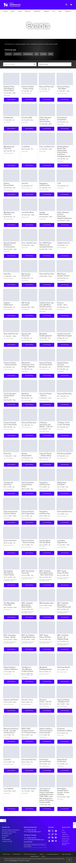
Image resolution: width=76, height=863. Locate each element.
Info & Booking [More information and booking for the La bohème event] (29, 165)
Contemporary (30, 54)
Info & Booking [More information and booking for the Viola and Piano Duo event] (47, 99)
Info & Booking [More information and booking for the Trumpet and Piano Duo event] (11, 493)
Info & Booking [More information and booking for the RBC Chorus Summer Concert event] (65, 285)
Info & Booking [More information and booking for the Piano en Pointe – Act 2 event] (65, 316)
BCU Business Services (65, 844)
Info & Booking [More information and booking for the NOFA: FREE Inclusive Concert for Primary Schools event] (29, 741)
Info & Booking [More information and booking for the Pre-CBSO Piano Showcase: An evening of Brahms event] (47, 256)
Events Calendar (28, 842)
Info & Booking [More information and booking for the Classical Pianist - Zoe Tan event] (47, 710)
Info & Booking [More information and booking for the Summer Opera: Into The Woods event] (47, 553)
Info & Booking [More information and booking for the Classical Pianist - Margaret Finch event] (65, 710)
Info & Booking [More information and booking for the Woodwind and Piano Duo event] (11, 165)
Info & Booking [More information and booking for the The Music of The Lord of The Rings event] (65, 435)
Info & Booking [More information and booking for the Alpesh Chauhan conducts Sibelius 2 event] (11, 681)
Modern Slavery (35, 856)
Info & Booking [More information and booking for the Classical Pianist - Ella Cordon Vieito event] (47, 375)
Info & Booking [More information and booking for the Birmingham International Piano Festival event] (11, 585)
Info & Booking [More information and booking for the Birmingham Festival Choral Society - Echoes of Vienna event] (65, 809)
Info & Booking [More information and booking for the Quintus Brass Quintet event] (11, 194)
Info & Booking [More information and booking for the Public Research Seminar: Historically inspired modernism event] (65, 225)
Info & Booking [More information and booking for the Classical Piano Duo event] (29, 770)
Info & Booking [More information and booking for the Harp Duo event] (11, 285)
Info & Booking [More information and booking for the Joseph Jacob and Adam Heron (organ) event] (65, 345)
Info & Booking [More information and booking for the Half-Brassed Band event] (65, 464)
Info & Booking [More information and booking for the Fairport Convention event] (29, 809)
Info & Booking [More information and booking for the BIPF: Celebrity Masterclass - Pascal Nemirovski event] (65, 617)
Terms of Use (6, 854)
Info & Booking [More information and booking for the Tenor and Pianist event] (11, 553)
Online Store (65, 841)
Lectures (47, 54)
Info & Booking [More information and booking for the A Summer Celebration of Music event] (65, 741)
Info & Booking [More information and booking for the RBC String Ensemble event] (29, 316)
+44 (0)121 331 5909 (31, 837)
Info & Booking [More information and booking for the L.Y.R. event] (65, 194)
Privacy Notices (17, 854)
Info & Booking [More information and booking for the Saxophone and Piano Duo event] (47, 194)
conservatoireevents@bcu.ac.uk (36, 839)
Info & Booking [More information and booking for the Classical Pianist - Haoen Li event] (47, 404)
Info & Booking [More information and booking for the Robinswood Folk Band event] (65, 493)
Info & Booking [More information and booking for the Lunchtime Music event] (29, 225)
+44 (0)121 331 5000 (7, 841)
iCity (63, 830)
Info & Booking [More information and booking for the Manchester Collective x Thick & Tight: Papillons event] (29, 375)
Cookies (41, 854)
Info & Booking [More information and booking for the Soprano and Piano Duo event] (29, 345)
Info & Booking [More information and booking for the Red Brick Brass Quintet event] (29, 404)
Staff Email (65, 834)
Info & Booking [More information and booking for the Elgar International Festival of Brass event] (11, 522)
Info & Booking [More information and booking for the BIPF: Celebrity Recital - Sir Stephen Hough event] (65, 649)
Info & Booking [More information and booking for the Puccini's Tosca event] (29, 710)
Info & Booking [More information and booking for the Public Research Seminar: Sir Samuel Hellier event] (47, 128)
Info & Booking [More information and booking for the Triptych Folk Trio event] (65, 256)
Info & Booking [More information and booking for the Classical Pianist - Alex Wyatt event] (65, 99)
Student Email (65, 837)
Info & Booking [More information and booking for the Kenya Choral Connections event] (65, 770)
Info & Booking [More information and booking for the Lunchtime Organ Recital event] (65, 553)
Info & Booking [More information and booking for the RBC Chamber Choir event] (47, 617)
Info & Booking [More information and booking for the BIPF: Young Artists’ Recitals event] (65, 585)
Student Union (65, 839)
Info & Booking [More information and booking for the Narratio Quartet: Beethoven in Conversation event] (11, 256)
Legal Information (66, 854)
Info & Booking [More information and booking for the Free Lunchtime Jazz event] (47, 165)
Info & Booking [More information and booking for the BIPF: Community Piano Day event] (29, 585)
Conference (18, 54)
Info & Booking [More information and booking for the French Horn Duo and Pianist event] (47, 770)
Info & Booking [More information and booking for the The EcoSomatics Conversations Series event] (11, 404)
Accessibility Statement (53, 854)
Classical (8, 54)
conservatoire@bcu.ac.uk (34, 831)
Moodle (64, 832)
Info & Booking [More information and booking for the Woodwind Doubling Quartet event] (47, 345)
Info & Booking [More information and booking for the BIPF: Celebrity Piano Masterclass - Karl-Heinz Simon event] (47, 585)
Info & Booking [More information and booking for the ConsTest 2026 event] (29, 128)
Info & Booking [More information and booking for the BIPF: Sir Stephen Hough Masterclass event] (29, 649)
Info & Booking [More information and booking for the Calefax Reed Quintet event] (47, 225)
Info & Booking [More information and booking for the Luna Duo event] (11, 770)
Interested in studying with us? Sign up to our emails (34, 845)
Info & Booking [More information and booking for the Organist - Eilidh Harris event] (11, 316)
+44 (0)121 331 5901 (31, 830)
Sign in (43, 856)
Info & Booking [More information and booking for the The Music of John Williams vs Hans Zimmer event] (29, 681)
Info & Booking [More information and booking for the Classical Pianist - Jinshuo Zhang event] (29, 99)
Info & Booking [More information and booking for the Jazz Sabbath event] (11, 809)
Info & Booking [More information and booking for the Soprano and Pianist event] (11, 710)
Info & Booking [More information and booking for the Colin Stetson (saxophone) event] (65, 128)
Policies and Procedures (30, 854)
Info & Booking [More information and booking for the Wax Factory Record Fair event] (29, 285)
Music (55, 54)
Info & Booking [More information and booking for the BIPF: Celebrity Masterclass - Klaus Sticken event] (29, 617)
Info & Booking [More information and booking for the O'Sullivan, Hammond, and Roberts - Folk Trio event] (47, 435)
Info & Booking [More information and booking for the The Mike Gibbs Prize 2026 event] (11, 617)
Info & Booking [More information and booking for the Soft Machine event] (11, 128)
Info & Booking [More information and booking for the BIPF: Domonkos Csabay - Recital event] (11, 649)
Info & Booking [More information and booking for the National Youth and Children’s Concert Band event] (11, 99)
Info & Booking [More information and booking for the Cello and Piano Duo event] (65, 522)
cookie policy (13, 860)
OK (69, 859)
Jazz (39, 54)
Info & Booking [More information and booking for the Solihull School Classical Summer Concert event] (65, 375)
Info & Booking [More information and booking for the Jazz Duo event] (29, 194)
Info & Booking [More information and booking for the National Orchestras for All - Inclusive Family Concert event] (11, 741)
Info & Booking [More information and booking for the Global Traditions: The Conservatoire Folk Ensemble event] (47, 741)
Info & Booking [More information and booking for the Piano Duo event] (11, 464)
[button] (12, 11)
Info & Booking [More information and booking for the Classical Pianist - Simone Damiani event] (11, 375)
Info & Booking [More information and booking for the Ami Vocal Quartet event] (65, 681)
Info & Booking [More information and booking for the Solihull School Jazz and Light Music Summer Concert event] (47, 316)
